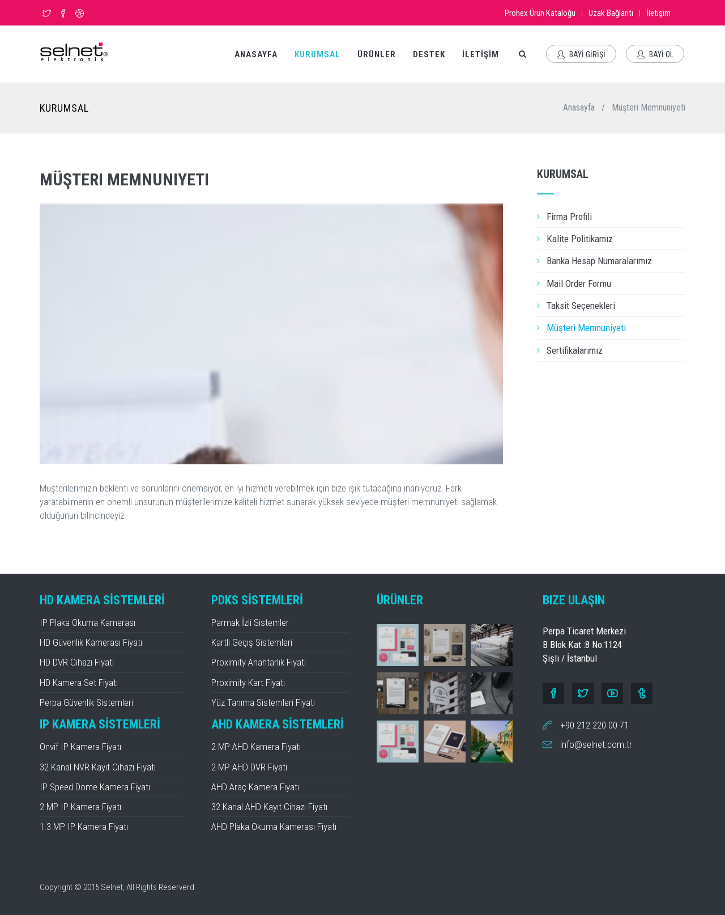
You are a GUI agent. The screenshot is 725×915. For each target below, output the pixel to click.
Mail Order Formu (579, 283)
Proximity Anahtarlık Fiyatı (258, 662)
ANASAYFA (256, 54)
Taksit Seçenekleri (581, 305)
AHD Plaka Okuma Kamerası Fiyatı (273, 826)
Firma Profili (569, 216)
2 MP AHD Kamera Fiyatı (256, 746)
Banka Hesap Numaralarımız (599, 260)
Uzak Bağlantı (610, 13)
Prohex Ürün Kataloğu (540, 13)
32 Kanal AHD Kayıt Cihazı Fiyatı (269, 806)
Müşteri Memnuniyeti (586, 327)
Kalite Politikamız (580, 238)
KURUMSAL (317, 54)
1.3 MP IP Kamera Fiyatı (84, 826)
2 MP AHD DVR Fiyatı (249, 767)
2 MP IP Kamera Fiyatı (80, 806)
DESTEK (429, 54)
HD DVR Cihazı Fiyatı (77, 662)
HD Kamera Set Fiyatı (79, 682)
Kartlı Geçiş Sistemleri (251, 642)
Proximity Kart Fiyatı (248, 682)
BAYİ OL (655, 54)
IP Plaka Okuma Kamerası (87, 622)
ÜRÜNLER (376, 54)
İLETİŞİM (480, 54)
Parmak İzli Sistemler (250, 622)
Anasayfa (579, 107)
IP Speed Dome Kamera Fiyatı (95, 787)
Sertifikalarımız (575, 350)
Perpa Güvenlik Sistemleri (86, 702)
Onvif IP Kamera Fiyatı (80, 746)
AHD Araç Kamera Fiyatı (255, 787)
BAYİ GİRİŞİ (581, 54)
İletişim (658, 13)
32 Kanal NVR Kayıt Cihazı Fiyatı (98, 767)
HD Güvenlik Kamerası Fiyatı (91, 642)
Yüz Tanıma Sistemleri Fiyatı (263, 702)
